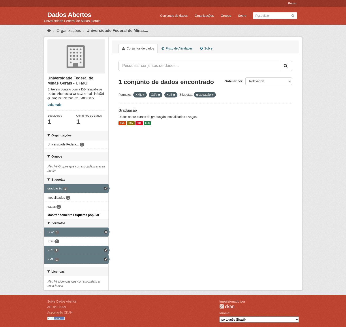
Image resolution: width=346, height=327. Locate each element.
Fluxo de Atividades (177, 48)
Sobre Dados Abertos (62, 301)
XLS (147, 123)
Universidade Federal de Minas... (117, 30)
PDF (139, 123)
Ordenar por (234, 81)
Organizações (204, 15)
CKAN (226, 306)
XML (122, 123)
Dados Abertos (69, 14)
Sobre (242, 15)
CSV (130, 123)
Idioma (224, 313)
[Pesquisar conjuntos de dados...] (199, 66)
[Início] (49, 30)
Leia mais (54, 105)
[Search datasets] (275, 15)
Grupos (226, 15)
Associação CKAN (59, 312)
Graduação (127, 110)
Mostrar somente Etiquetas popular (73, 215)
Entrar (292, 3)
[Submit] (293, 15)
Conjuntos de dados (174, 15)
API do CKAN (56, 307)
